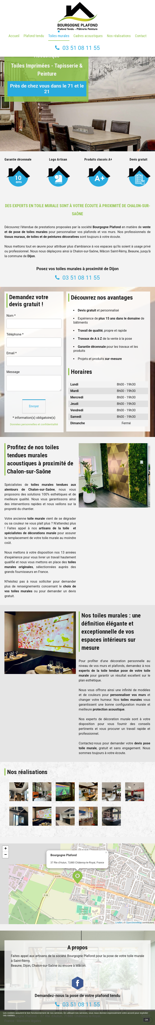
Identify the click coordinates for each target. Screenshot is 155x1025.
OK (146, 1020)
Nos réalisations (119, 36)
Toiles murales (58, 36)
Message (13, 372)
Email (11, 353)
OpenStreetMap (134, 922)
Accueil (13, 36)
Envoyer (34, 406)
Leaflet (118, 922)
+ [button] (5, 849)
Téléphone (15, 334)
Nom (11, 316)
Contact (141, 36)
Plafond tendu (34, 36)
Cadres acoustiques (88, 36)
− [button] (5, 855)
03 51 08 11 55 (81, 48)
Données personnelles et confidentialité (34, 424)
